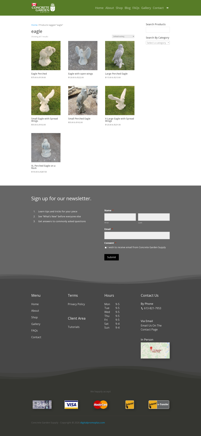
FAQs (135, 8)
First (106, 222)
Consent (110, 242)
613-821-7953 (151, 308)
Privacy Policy (76, 304)
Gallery (146, 8)
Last (140, 222)
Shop (119, 8)
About (109, 8)
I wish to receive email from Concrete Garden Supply (137, 247)
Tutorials (73, 327)
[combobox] (158, 42)
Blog (127, 8)
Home (99, 8)
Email (108, 229)
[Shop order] (123, 36)
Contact (158, 8)
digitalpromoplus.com (92, 422)
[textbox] (158, 43)
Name (109, 210)
